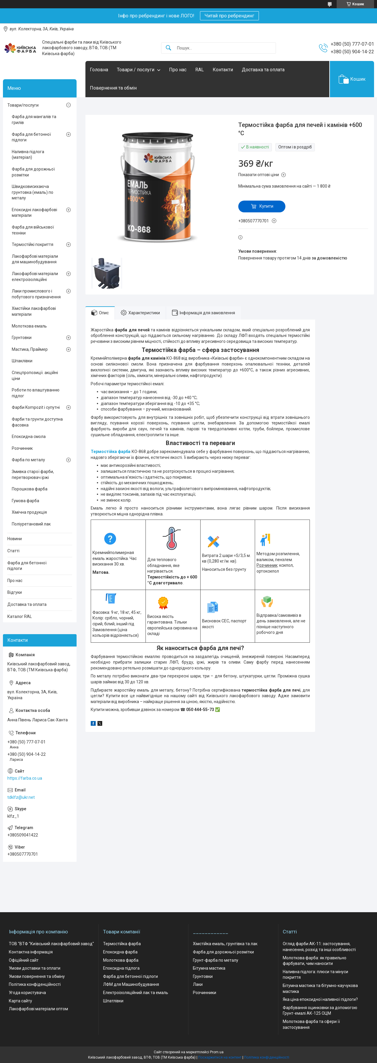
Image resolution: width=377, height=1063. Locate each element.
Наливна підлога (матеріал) (28, 154)
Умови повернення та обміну (37, 976)
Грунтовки (22, 337)
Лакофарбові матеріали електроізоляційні (35, 276)
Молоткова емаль (29, 326)
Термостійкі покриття (32, 244)
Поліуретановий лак (31, 524)
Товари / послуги (135, 69)
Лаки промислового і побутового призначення (36, 294)
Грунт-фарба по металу (215, 960)
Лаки (198, 984)
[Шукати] (168, 48)
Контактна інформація (31, 952)
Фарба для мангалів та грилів (34, 119)
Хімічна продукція (29, 512)
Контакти (223, 69)
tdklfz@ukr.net (21, 797)
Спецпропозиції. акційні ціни (35, 375)
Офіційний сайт (24, 960)
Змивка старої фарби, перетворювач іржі (33, 474)
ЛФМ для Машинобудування (131, 984)
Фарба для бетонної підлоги (31, 137)
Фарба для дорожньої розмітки (33, 172)
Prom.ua (217, 1052)
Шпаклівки (22, 360)
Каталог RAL (19, 616)
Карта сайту (20, 1000)
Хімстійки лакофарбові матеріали (34, 311)
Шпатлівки (113, 1000)
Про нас (177, 69)
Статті (13, 550)
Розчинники (204, 992)
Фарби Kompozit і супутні (36, 407)
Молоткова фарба (120, 960)
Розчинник (22, 448)
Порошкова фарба (29, 489)
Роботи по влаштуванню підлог (35, 393)
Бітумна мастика (209, 968)
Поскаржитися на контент (220, 1057)
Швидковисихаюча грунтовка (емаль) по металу (32, 192)
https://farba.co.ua (24, 778)
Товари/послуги (23, 105)
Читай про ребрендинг (229, 16)
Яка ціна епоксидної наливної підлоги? (320, 999)
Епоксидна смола (29, 436)
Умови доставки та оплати (34, 968)
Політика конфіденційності (35, 984)
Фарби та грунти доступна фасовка (37, 422)
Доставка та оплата (263, 69)
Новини (14, 538)
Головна (99, 69)
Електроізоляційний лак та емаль (135, 992)
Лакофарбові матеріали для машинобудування (35, 259)
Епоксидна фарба (120, 952)
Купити (266, 206)
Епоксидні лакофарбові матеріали (34, 212)
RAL (199, 69)
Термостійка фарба (110, 451)
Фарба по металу (28, 459)
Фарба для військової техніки (33, 230)
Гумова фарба (25, 500)
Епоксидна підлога (121, 968)
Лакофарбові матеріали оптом (38, 1008)
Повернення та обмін (113, 88)
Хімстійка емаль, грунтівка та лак (225, 943)
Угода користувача (27, 992)
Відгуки (14, 592)
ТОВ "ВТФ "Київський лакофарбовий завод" (51, 943)
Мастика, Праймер (30, 349)
